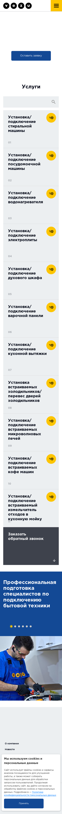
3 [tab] (19, 626)
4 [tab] (23, 626)
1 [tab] (11, 626)
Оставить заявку (31, 56)
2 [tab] (15, 626)
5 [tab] (27, 626)
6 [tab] (31, 626)
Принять (24, 803)
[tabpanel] (31, 604)
